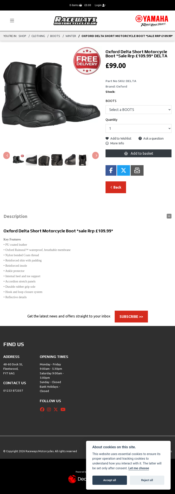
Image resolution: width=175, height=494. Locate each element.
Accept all (109, 480)
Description (15, 216)
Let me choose (138, 468)
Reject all (147, 480)
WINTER (71, 35)
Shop (22, 35)
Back (115, 187)
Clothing (38, 35)
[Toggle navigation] (10, 21)
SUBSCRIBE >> (131, 317)
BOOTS (55, 35)
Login (100, 5)
